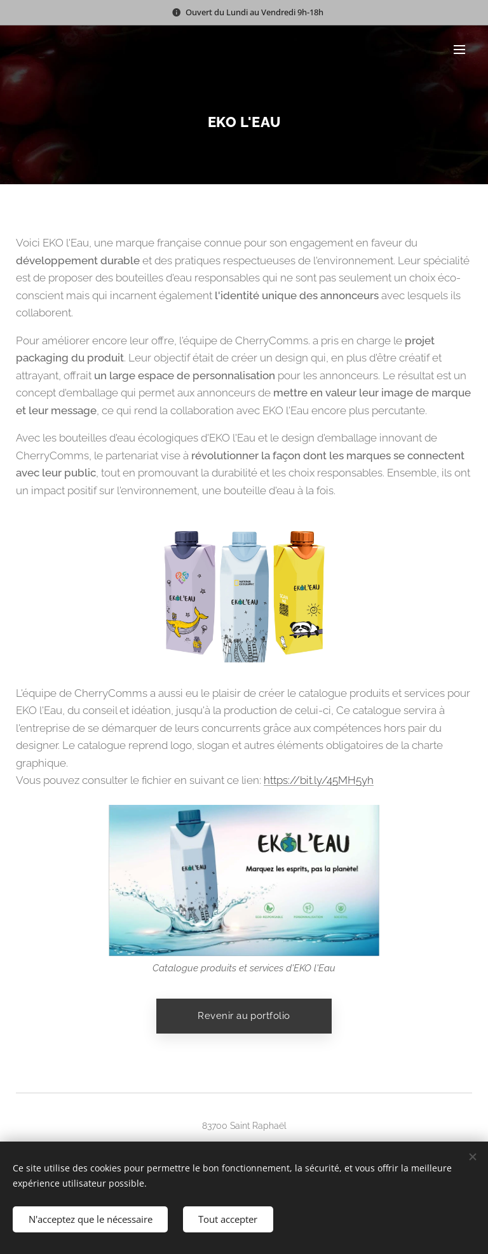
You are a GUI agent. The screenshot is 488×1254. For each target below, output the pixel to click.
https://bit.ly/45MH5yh (319, 780)
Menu (459, 49)
